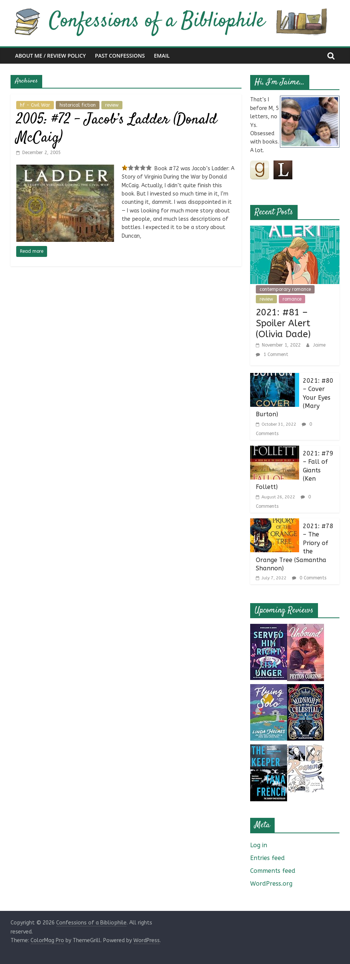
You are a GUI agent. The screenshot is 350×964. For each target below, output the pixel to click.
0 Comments (309, 578)
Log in (258, 845)
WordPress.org (271, 883)
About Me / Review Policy (50, 55)
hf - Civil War (35, 105)
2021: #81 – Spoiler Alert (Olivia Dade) (283, 323)
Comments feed (272, 870)
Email (162, 55)
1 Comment (272, 354)
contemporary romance (285, 289)
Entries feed (267, 858)
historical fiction (78, 105)
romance (292, 299)
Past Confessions (120, 55)
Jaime (319, 345)
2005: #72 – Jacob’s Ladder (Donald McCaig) (116, 129)
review (112, 105)
